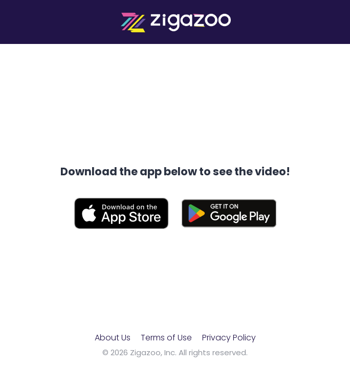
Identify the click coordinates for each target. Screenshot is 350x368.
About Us (112, 337)
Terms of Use (166, 337)
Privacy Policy (229, 337)
